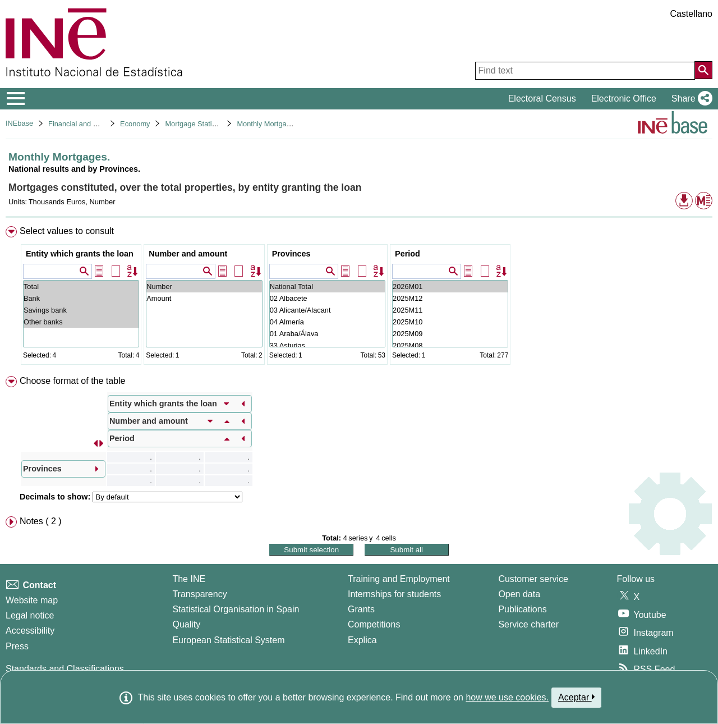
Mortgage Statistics (195, 124)
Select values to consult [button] (67, 231)
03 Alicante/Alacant (327, 310)
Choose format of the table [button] (73, 381)
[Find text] (585, 71)
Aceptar (576, 697)
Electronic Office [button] (623, 98)
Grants (361, 609)
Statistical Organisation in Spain (235, 609)
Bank (81, 298)
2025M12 (450, 298)
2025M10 (450, 322)
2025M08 (450, 345)
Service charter (528, 624)
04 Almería (327, 322)
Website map (32, 600)
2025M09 (450, 334)
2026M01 (450, 286)
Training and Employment (399, 579)
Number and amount (188, 253)
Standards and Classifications (65, 668)
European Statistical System (228, 640)
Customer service (533, 579)
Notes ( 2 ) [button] (41, 521)
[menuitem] (359, 297)
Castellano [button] (691, 14)
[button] (689, 99)
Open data (519, 594)
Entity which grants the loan (80, 253)
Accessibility (30, 630)
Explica (362, 640)
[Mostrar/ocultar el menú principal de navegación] (16, 99)
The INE (188, 579)
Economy (135, 124)
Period (407, 253)
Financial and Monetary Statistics (101, 124)
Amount (203, 298)
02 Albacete (327, 298)
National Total (327, 286)
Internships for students (394, 594)
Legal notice (30, 615)
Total (81, 286)
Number (203, 286)
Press (17, 646)
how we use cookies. (507, 697)
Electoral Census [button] (542, 98)
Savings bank (81, 310)
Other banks (81, 322)
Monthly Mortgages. (268, 124)
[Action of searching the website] (703, 70)
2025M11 (450, 310)
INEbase (19, 123)
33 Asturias (327, 345)
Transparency (199, 594)
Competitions (374, 624)
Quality (186, 624)
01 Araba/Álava (327, 334)
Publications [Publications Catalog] (522, 609)
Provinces (291, 253)
